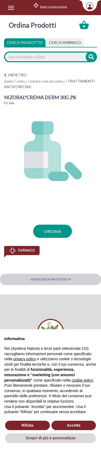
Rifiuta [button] (27, 425)
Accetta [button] (74, 425)
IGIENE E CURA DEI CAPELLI (47, 81)
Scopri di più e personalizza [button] (50, 438)
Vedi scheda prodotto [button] (50, 279)
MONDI (8, 81)
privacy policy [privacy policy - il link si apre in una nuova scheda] (24, 359)
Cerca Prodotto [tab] (25, 42)
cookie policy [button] (82, 380)
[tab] (65, 42)
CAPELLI (21, 81)
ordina (52, 231)
